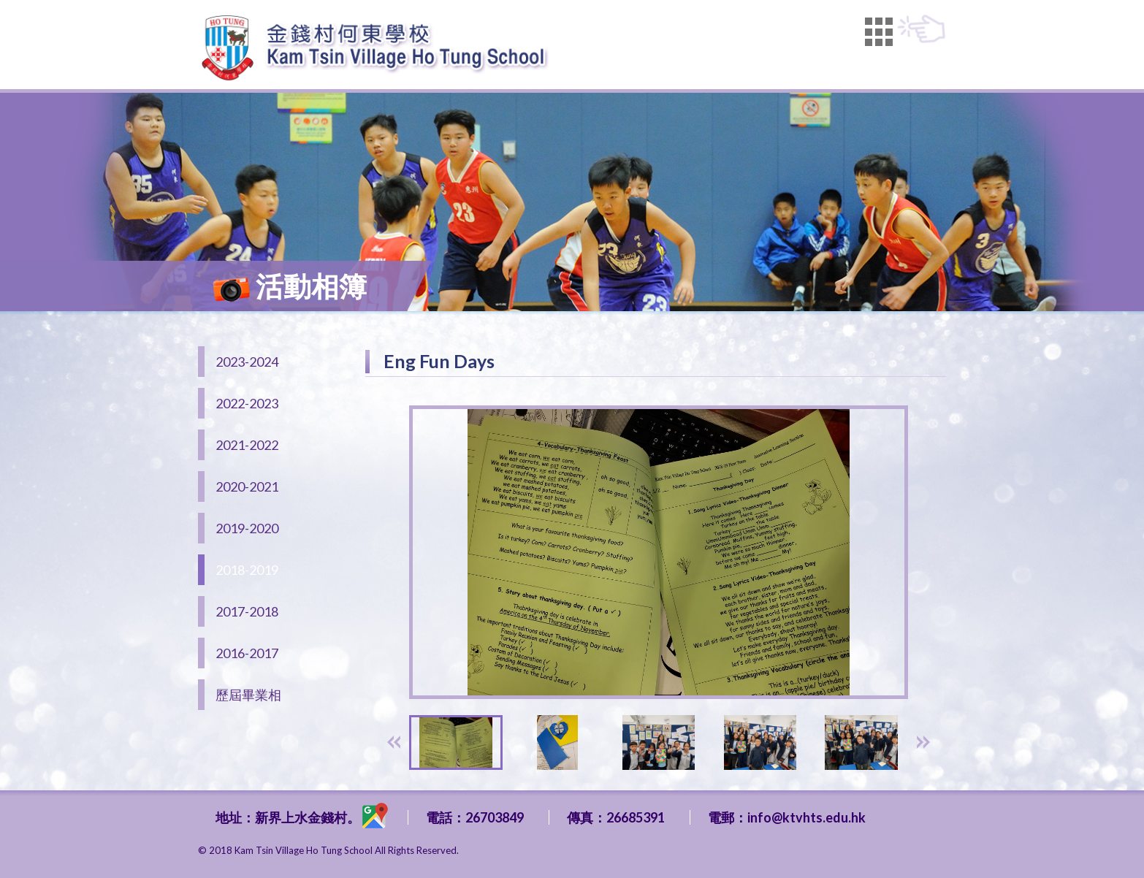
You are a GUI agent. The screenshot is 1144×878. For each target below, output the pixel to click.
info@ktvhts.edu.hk (806, 817)
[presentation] (393, 742)
